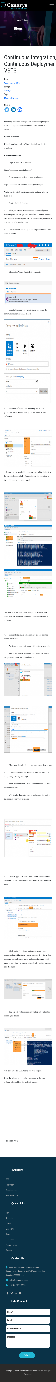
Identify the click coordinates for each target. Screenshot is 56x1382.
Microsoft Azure (11, 98)
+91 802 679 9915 (17, 1298)
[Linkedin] (13, 109)
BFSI (7, 1193)
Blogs (26, 20)
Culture (8, 1237)
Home (18, 20)
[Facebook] (19, 109)
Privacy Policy (11, 1258)
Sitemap (9, 1264)
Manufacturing (11, 1203)
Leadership (10, 1242)
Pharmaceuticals (12, 1209)
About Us (9, 1232)
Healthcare (10, 1198)
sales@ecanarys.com (18, 1293)
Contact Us (10, 1253)
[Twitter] (6, 109)
